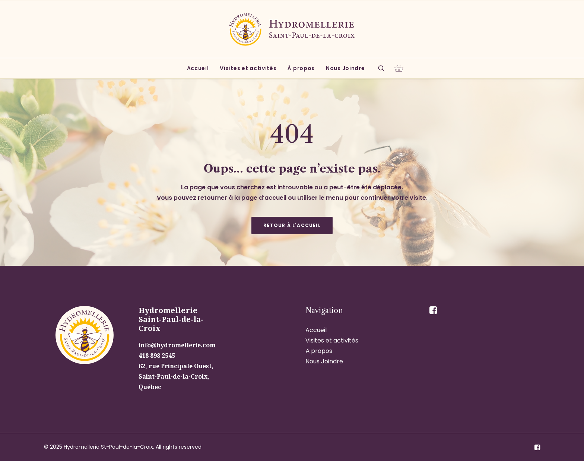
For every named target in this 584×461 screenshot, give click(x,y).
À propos (301, 68)
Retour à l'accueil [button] (292, 225)
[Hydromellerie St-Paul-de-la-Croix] (292, 29)
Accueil (198, 68)
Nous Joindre (345, 68)
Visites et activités (248, 68)
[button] (384, 68)
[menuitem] (198, 68)
